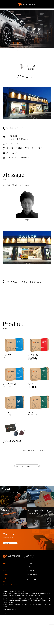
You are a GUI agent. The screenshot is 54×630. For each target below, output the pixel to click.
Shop (5, 592)
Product (6, 589)
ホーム (4, 51)
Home (5, 578)
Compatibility (33, 578)
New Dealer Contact (11, 600)
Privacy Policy (33, 589)
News (5, 585)
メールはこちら (13, 152)
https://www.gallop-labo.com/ (21, 157)
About (5, 582)
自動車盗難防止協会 (8, 624)
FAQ (29, 582)
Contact (6, 596)
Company (31, 585)
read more (8, 558)
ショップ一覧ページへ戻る (22, 469)
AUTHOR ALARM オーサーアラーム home (26, 4)
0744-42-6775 (19, 128)
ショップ (9, 51)
